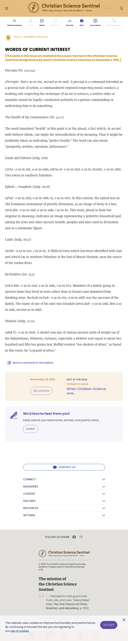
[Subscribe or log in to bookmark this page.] (55, 23)
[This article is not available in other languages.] (114, 23)
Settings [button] (29, 515)
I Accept (108, 625)
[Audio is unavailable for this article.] (30, 23)
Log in (108, 8)
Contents (41, 391)
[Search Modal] (121, 8)
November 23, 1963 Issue (36, 36)
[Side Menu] (7, 8)
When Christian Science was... (86, 391)
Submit (30, 429)
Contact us (64, 467)
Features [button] (29, 501)
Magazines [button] (30, 486)
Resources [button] (30, 508)
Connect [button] (29, 479)
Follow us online (57, 537)
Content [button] (29, 494)
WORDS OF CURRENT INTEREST (37, 49)
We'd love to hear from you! (46, 414)
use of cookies (19, 631)
